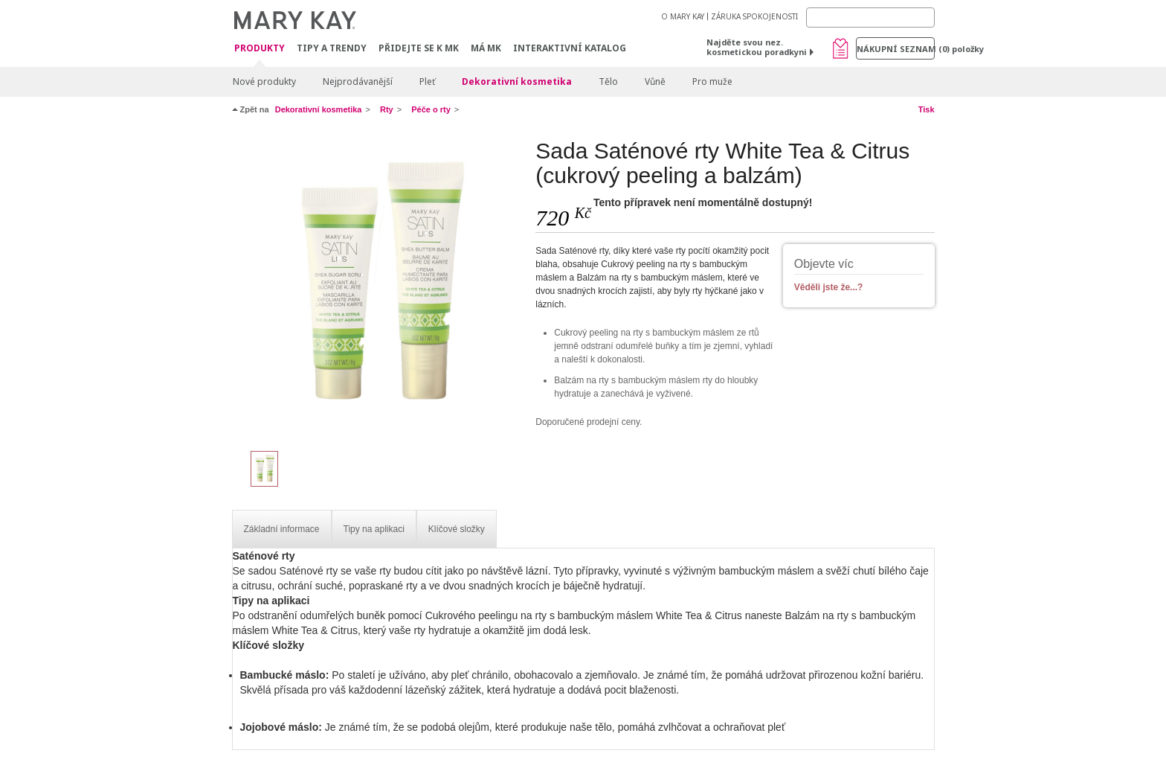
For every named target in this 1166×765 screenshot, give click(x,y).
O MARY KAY (682, 16)
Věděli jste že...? (828, 287)
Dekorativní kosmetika (517, 81)
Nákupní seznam (896, 48)
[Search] (870, 17)
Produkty (259, 48)
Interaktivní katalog (569, 48)
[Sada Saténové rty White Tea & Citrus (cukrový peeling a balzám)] (378, 287)
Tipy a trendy (332, 48)
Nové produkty (264, 81)
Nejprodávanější (358, 81)
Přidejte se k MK (419, 48)
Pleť (427, 81)
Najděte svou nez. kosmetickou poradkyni (756, 47)
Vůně (655, 81)
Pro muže (712, 81)
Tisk (926, 109)
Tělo (608, 81)
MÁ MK (486, 48)
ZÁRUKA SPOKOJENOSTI (754, 16)
